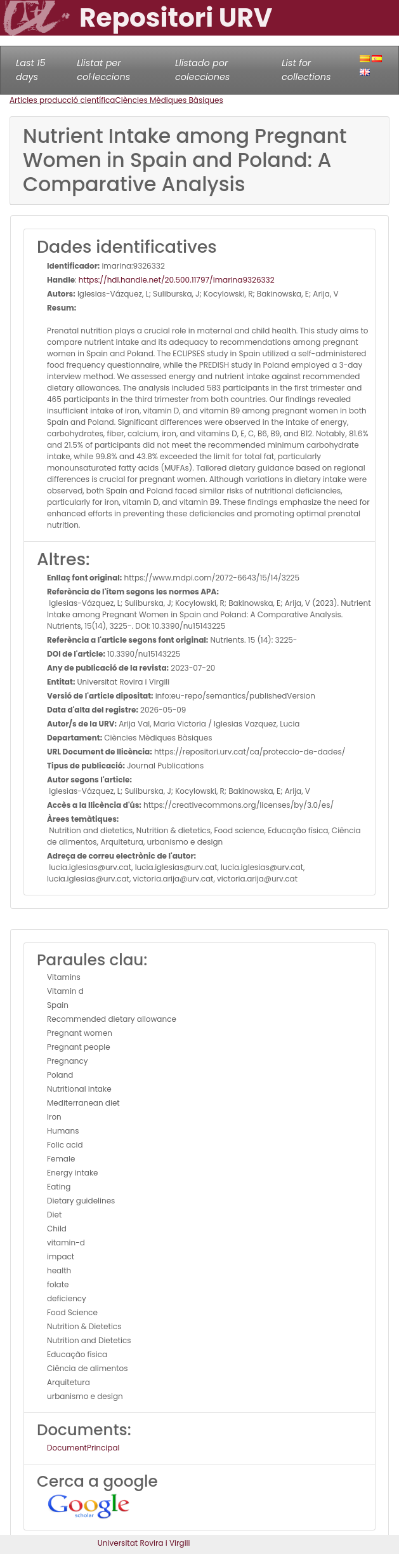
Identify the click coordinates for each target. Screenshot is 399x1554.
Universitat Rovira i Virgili (144, 1542)
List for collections (306, 70)
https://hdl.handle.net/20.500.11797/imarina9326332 (177, 279)
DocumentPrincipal (83, 1447)
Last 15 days (31, 70)
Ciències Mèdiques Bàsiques (169, 100)
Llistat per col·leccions (103, 70)
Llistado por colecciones (202, 70)
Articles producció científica (62, 100)
